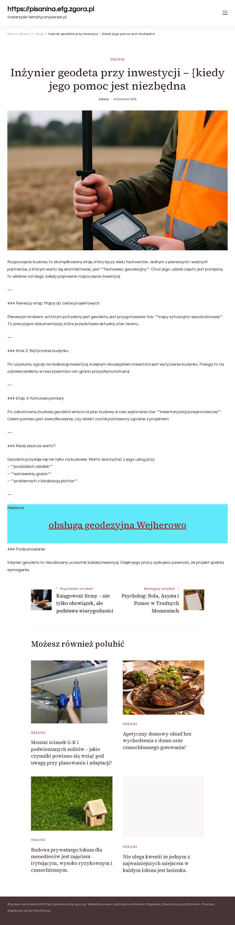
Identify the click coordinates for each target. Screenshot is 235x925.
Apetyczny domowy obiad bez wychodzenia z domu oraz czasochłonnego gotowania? (157, 740)
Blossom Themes (200, 904)
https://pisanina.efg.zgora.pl (50, 9)
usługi (117, 59)
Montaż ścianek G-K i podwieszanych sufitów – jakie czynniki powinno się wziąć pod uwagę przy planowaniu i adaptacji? (71, 752)
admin (104, 99)
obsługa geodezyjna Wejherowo (117, 525)
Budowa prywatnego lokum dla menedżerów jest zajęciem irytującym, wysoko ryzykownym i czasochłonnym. (71, 859)
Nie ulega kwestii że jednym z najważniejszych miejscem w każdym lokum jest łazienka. (156, 863)
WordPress (42, 910)
